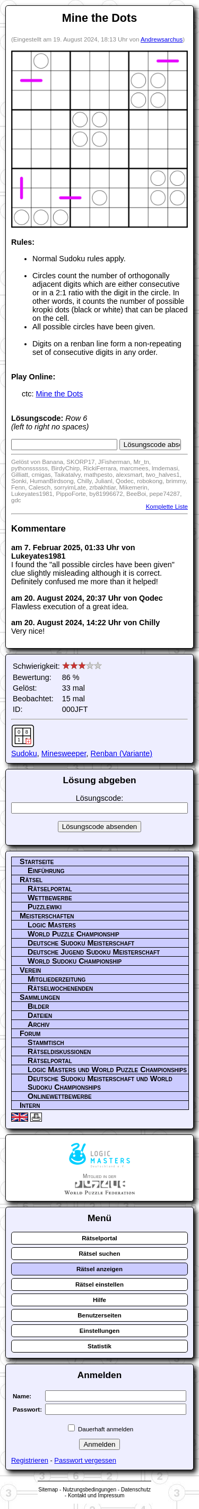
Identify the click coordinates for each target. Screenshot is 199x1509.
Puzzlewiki (45, 906)
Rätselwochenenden (60, 988)
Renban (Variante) (122, 753)
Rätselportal (50, 888)
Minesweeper (63, 753)
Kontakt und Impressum (96, 1495)
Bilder (38, 1006)
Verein (30, 970)
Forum (30, 1033)
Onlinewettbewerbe (60, 1096)
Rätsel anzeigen (99, 1269)
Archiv (39, 1024)
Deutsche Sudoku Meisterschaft (81, 943)
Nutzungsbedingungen (89, 1490)
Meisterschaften (47, 915)
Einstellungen (100, 1331)
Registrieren (29, 1460)
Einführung (46, 870)
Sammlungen (40, 997)
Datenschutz (136, 1490)
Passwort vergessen (85, 1460)
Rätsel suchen (99, 1253)
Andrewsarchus (162, 39)
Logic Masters (52, 925)
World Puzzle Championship (73, 934)
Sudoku (24, 753)
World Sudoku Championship (75, 961)
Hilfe (99, 1300)
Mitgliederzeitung (56, 979)
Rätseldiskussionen (59, 1051)
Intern (30, 1105)
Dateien (40, 1015)
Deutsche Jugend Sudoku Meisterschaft (94, 952)
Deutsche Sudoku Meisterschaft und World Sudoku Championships (100, 1082)
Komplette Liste (167, 506)
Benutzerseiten (99, 1315)
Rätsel (31, 879)
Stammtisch (46, 1042)
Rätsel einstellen (99, 1284)
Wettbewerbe (50, 897)
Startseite (37, 861)
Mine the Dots (59, 393)
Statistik (99, 1346)
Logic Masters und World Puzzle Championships (107, 1069)
